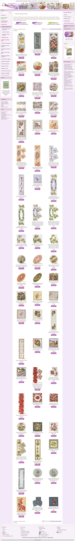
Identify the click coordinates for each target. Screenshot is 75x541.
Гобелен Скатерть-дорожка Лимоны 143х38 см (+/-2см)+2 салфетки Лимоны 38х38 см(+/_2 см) (21, 458)
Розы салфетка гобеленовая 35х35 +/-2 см (53, 433)
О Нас (3, 528)
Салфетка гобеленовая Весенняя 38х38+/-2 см (37, 131)
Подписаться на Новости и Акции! (69, 26)
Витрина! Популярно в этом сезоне (5, 56)
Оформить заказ (69, 18)
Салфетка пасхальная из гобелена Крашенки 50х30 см (68, 89)
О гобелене (3, 113)
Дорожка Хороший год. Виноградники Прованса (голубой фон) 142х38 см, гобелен (53, 197)
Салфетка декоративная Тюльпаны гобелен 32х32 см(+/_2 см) (53, 302)
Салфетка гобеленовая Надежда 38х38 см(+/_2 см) (21, 93)
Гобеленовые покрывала (6, 43)
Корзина (69, 14)
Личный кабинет (69, 20)
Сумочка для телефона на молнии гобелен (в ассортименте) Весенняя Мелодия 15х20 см (6, 92)
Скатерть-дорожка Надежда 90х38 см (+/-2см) (53, 55)
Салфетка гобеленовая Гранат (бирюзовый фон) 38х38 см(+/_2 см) (53, 508)
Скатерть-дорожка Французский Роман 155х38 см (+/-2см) (21, 491)
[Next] (48, 29)
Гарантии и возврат (4, 101)
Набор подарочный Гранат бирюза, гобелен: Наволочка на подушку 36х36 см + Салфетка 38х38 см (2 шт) (37, 509)
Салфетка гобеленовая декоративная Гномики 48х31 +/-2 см (68, 82)
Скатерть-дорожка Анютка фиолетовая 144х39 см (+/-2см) (53, 332)
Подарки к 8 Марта (4, 66)
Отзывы (69, 43)
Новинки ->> (3, 15)
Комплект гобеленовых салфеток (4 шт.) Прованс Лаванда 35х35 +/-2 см (53, 349)
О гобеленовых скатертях (25, 531)
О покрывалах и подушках (25, 532)
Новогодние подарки (5, 63)
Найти (10, 12)
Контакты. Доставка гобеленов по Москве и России (5, 103)
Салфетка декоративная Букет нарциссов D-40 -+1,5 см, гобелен (21, 266)
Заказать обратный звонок (69, 23)
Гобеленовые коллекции (5, 70)
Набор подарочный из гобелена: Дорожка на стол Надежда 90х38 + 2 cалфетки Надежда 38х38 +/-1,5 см (53, 75)
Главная (2, 10)
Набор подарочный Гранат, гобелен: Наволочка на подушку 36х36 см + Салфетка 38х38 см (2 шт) (53, 379)
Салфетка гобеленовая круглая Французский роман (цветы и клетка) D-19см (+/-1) (53, 479)
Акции (2, 112)
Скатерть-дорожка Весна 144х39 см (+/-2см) (21, 361)
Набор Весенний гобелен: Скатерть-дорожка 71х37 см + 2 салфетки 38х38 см (53, 113)
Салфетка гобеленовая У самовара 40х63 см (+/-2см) (21, 514)
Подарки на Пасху (4, 68)
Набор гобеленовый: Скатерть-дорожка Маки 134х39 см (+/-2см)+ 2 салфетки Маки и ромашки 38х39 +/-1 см (37, 386)
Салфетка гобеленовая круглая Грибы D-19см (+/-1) (21, 433)
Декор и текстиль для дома (5, 53)
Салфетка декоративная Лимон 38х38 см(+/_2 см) (53, 450)
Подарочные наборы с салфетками (6, 35)
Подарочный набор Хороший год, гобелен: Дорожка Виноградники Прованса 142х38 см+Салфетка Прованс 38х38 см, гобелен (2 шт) (53, 223)
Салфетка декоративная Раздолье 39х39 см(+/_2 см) (53, 404)
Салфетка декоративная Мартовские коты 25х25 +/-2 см (69, 86)
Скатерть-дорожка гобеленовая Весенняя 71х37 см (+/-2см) (21, 139)
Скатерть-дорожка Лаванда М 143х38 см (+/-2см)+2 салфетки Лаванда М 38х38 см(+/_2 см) (53, 163)
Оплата (3, 531)
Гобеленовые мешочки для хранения (6, 29)
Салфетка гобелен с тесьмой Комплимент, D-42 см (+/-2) (37, 72)
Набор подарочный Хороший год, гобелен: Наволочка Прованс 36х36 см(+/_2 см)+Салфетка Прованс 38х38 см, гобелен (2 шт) (53, 246)
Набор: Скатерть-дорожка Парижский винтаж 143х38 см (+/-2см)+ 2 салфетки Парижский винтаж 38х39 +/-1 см (21, 164)
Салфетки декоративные (6, 26)
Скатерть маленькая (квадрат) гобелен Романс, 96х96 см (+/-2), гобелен (21, 113)
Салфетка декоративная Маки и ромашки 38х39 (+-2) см (37, 404)
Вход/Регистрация (42, 528)
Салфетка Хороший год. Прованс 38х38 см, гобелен (37, 245)
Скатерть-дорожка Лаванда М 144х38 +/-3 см (21, 197)
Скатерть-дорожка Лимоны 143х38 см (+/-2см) (37, 462)
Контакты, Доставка (69, 12)
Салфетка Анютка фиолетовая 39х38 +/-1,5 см (37, 320)
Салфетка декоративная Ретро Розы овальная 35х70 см (37, 284)
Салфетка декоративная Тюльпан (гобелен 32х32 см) (21, 320)
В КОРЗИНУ (37, 54)
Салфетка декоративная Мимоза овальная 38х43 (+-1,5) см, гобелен (53, 266)
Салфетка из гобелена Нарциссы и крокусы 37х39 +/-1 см (37, 302)
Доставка (4, 529)
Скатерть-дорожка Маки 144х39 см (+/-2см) (21, 416)
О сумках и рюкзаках (24, 534)
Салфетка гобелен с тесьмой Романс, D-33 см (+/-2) (54, 93)
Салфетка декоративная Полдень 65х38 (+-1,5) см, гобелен (21, 284)
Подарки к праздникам (5, 73)
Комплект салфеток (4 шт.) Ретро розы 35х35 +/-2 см (37, 433)
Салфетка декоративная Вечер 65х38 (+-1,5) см (37, 266)
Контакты (59, 528)
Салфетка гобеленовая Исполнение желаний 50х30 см (69, 69)
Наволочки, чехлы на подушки (5, 46)
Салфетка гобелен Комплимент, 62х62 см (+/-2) (21, 72)
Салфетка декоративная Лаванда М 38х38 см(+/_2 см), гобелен (37, 185)
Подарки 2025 (3, 119)
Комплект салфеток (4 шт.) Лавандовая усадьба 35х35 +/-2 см (21, 378)
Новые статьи (3, 111)
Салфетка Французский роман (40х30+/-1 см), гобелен (37, 110)
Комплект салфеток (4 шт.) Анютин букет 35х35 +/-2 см (37, 349)
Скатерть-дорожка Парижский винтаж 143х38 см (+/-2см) (37, 168)
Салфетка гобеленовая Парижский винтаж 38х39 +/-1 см (53, 131)
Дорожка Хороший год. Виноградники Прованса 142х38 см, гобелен (21, 227)
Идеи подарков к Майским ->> (4, 18)
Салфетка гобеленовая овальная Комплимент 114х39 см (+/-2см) (21, 55)
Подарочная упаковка (5, 61)
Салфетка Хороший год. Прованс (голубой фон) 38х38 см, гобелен (21, 245)
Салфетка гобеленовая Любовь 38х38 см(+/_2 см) (21, 303)
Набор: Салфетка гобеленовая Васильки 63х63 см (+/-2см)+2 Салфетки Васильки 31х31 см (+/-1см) (37, 94)
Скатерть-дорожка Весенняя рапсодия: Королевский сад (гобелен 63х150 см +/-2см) (37, 51)
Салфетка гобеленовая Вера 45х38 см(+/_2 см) (54, 282)
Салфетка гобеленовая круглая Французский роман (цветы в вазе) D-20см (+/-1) (37, 479)
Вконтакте (59, 532)
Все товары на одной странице (55, 29)
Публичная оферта (24, 535)
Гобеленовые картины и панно (5, 49)
